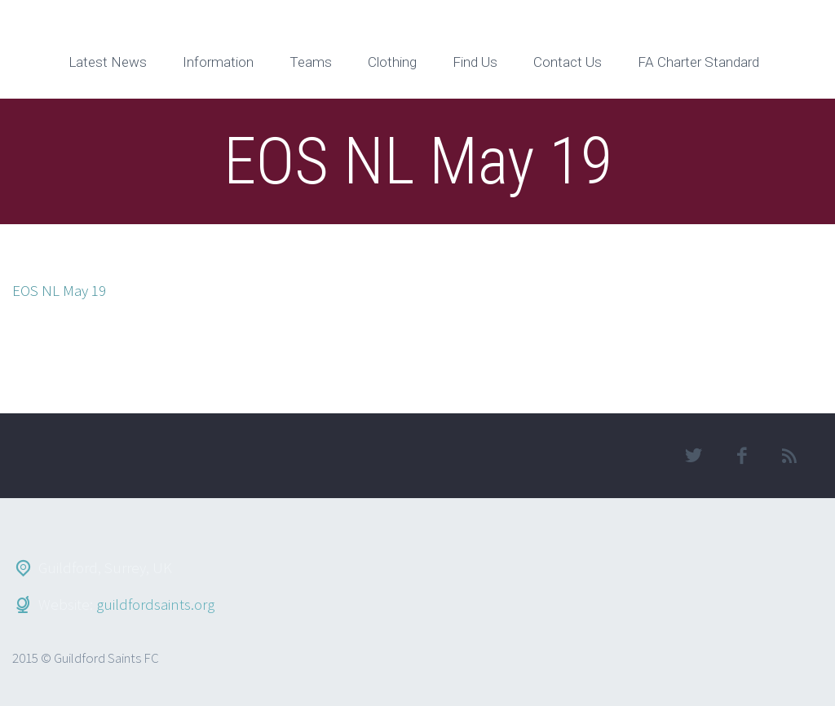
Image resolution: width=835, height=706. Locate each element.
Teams (310, 62)
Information (218, 62)
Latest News (107, 62)
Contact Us (567, 62)
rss (790, 455)
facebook (742, 455)
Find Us (475, 62)
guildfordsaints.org (155, 604)
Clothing (392, 62)
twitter (694, 455)
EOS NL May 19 (59, 290)
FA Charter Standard (698, 62)
